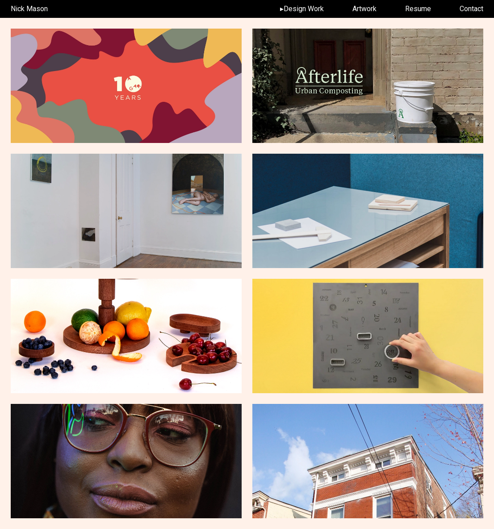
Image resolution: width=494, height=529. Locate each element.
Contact (471, 8)
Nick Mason (29, 8)
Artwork (364, 8)
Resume (418, 8)
